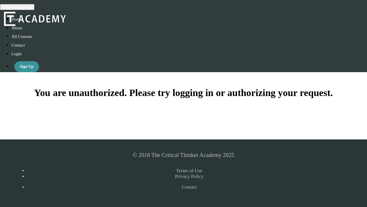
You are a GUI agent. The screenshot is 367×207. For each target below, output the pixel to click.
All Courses (21, 36)
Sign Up (27, 66)
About (16, 28)
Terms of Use (189, 170)
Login (16, 53)
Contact (18, 45)
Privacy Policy (189, 176)
